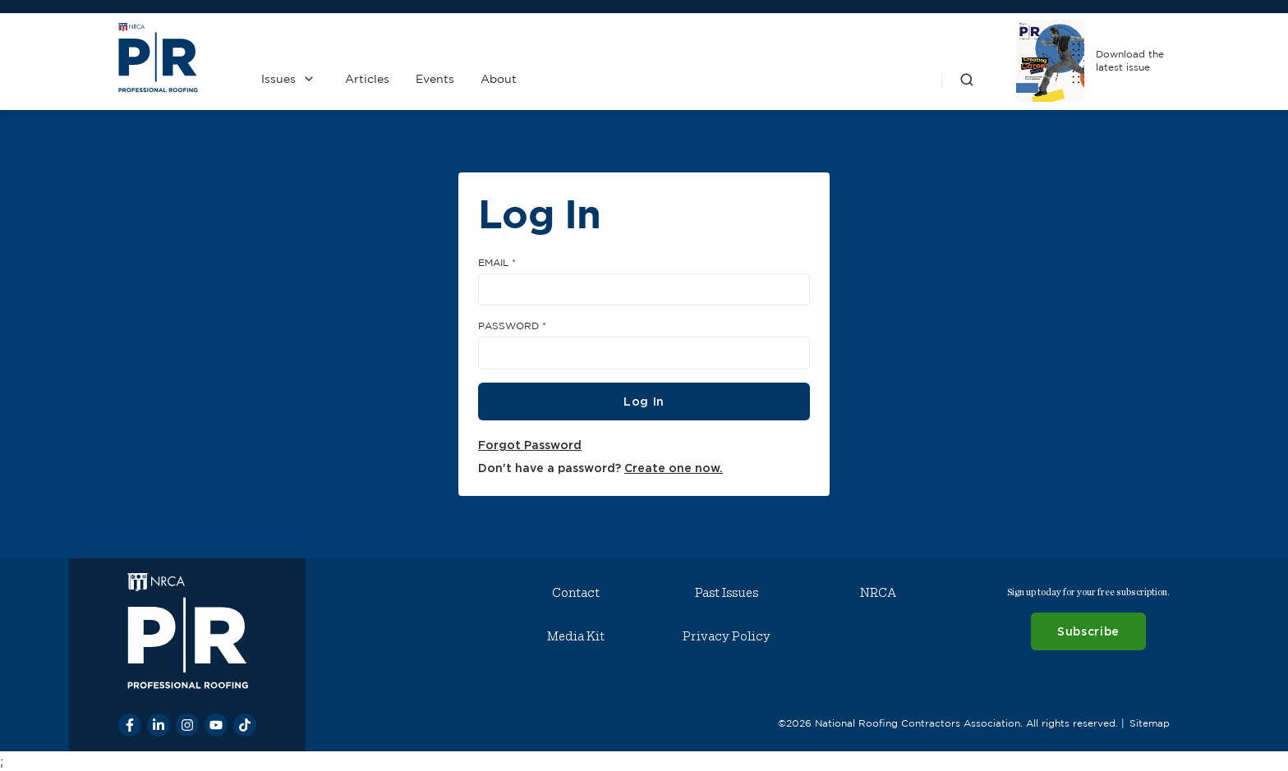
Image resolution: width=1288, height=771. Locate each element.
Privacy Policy (726, 636)
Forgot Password (530, 444)
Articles (367, 78)
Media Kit (576, 636)
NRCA (878, 592)
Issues (278, 78)
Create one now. (673, 467)
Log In (644, 401)
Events (435, 78)
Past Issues (726, 592)
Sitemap (1149, 723)
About (499, 78)
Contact (576, 592)
